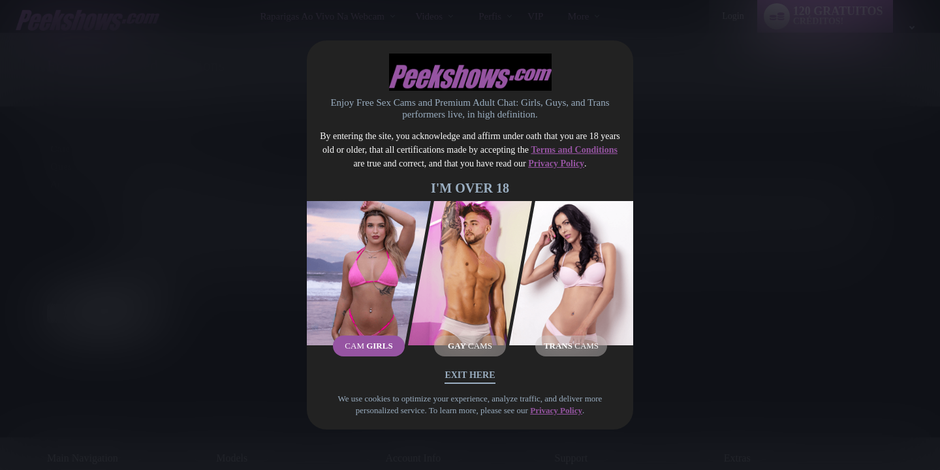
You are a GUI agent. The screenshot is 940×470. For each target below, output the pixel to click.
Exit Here (470, 375)
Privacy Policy (556, 163)
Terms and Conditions (574, 150)
